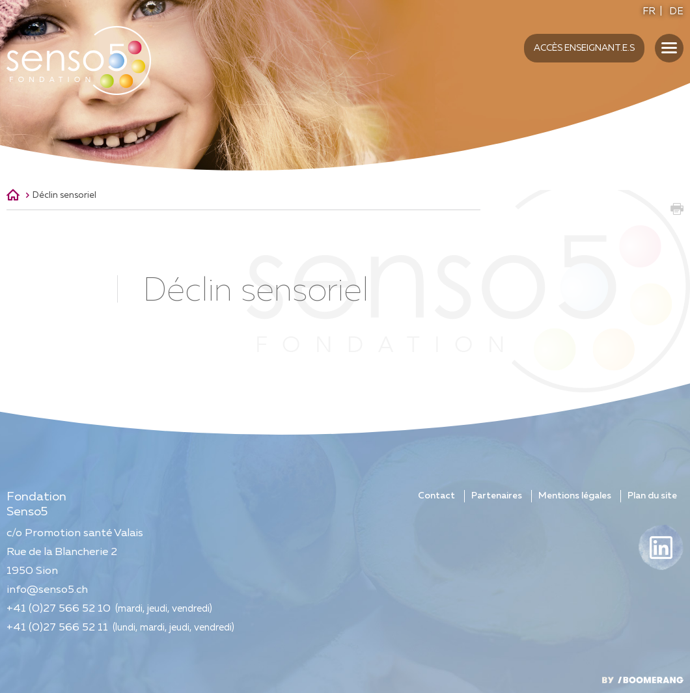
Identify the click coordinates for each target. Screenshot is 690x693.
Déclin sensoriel (64, 195)
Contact (436, 495)
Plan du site (652, 495)
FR (649, 11)
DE (676, 11)
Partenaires (496, 495)
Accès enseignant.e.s (584, 48)
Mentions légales (574, 495)
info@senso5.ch (47, 589)
